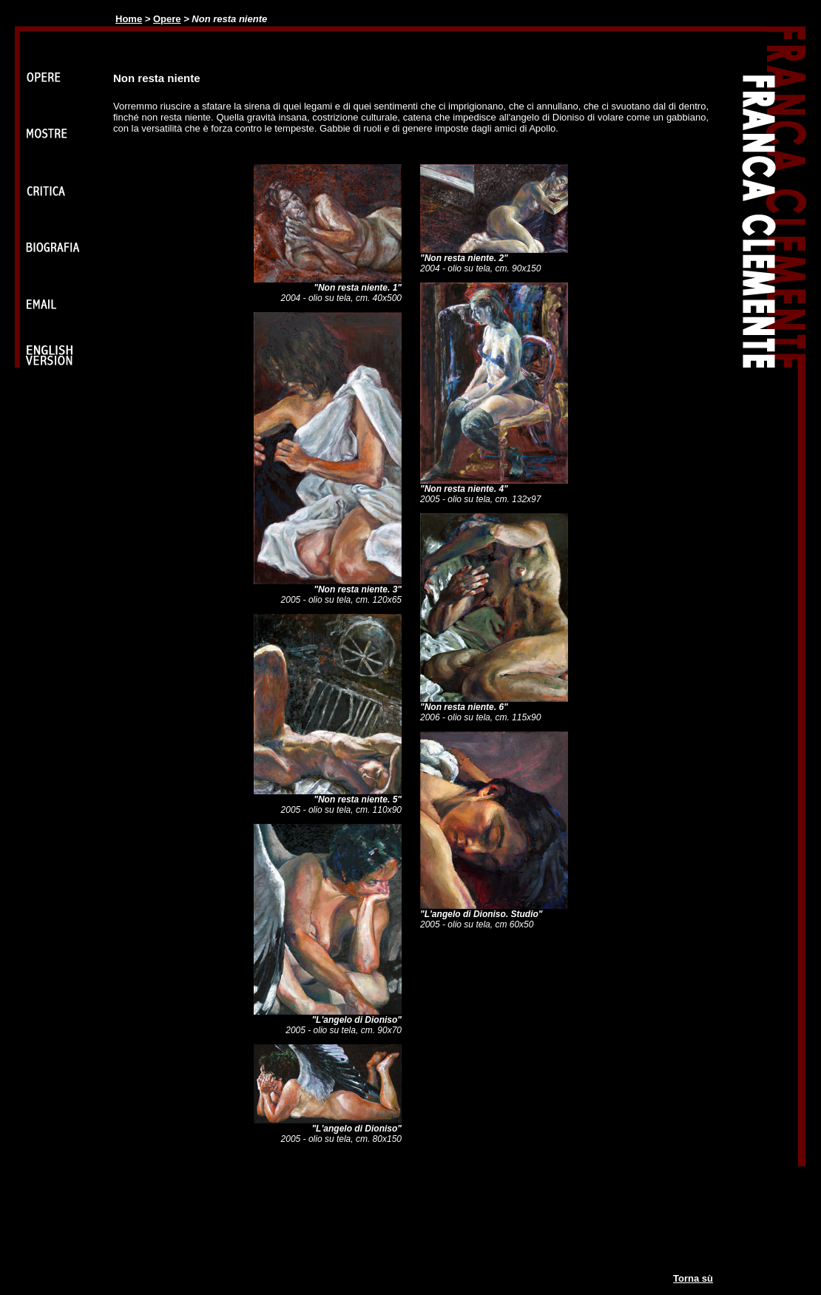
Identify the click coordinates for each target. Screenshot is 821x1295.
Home (128, 18)
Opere (167, 18)
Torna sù (693, 1278)
